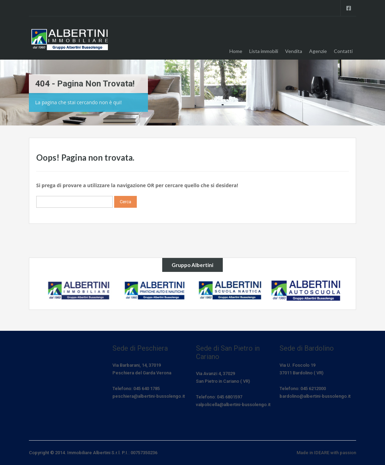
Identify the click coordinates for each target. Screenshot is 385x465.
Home (235, 51)
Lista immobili (263, 51)
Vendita (293, 51)
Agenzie (318, 51)
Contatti (343, 51)
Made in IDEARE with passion (326, 452)
